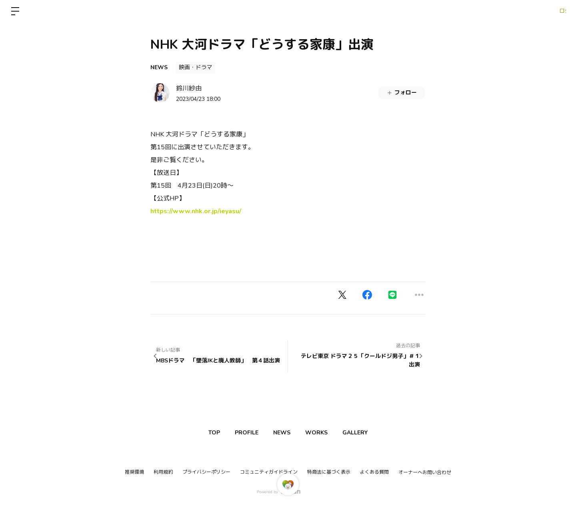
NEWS (159, 67)
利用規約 (163, 472)
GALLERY (365, 432)
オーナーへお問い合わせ (424, 472)
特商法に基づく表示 (328, 472)
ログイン (552, 11)
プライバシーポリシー (206, 472)
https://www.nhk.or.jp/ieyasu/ (195, 211)
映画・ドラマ (195, 67)
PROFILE (241, 432)
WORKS (321, 432)
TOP (204, 432)
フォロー (401, 92)
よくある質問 (374, 472)
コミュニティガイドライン (269, 472)
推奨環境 (134, 472)
